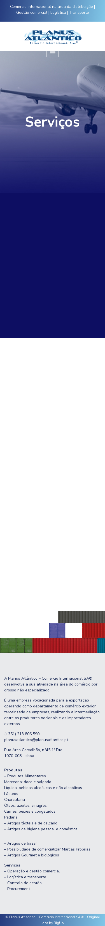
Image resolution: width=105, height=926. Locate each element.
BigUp (59, 923)
